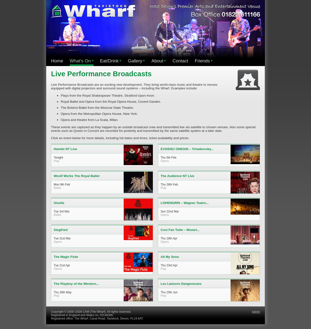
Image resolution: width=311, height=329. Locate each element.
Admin (256, 311)
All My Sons (170, 257)
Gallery (136, 60)
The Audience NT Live (177, 176)
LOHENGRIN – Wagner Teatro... (185, 203)
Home (57, 60)
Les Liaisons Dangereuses (181, 284)
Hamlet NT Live (65, 149)
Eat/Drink (110, 60)
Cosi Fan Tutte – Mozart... (180, 230)
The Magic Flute (66, 257)
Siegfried (61, 230)
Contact (180, 60)
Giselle (59, 203)
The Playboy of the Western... (76, 284)
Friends (203, 60)
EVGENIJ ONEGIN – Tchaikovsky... (187, 149)
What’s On (82, 60)
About (158, 60)
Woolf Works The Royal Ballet (76, 176)
